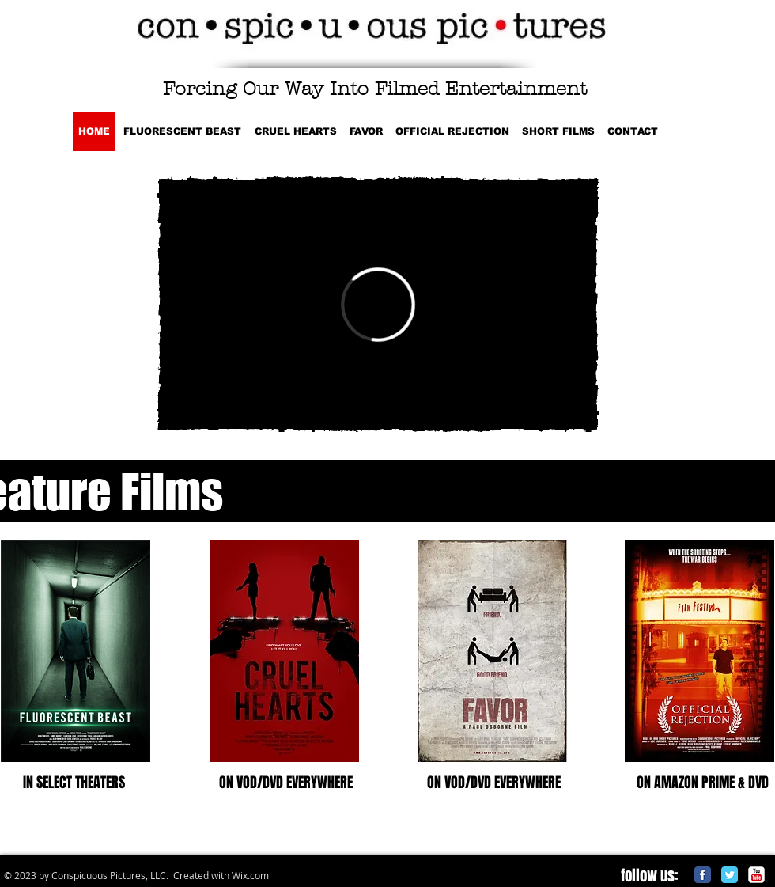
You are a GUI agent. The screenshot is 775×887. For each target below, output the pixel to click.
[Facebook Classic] (702, 874)
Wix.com (250, 875)
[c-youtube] (756, 874)
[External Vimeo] (378, 304)
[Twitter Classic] (729, 874)
